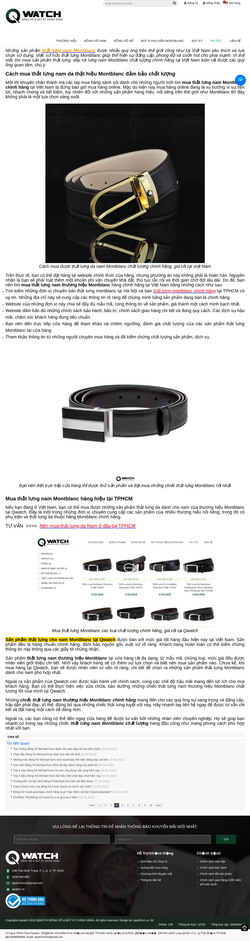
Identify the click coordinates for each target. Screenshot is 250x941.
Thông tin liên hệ (150, 880)
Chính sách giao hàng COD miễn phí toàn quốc (220, 882)
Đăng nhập (211, 3)
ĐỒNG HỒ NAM (95, 40)
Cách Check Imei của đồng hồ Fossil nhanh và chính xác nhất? (52, 786)
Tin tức (216, 40)
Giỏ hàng (231, 3)
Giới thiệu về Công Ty (153, 861)
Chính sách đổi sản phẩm (216, 873)
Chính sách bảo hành (213, 867)
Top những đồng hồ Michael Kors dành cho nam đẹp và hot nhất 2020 (56, 748)
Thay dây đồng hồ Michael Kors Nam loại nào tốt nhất (46, 754)
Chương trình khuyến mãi (156, 873)
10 (151, 805)
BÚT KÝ (197, 40)
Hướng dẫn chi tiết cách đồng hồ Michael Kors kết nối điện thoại (53, 781)
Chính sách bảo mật (212, 861)
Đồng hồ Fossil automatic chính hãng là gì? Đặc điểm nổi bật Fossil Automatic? (62, 792)
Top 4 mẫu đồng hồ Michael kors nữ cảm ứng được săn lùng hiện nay (56, 770)
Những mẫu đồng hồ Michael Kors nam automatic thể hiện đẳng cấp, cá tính (60, 759)
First (91, 805)
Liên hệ (235, 40)
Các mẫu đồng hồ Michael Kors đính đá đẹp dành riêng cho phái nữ (55, 765)
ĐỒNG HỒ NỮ (123, 40)
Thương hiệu (66, 40)
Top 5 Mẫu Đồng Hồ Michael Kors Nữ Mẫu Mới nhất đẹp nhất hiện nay (57, 775)
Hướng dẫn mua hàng (154, 867)
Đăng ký (191, 3)
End (159, 805)
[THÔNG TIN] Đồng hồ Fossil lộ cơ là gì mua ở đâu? (45, 797)
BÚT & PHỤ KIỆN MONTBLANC (162, 40)
